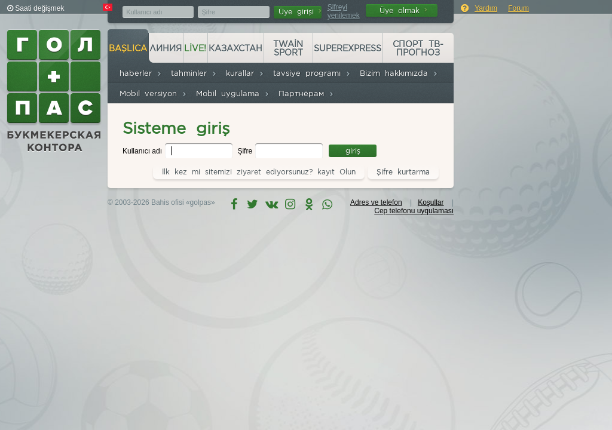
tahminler (194, 73)
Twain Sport (288, 48)
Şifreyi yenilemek (344, 11)
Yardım (486, 8)
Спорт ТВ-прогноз (418, 48)
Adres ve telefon (376, 202)
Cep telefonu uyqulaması (414, 211)
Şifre (245, 151)
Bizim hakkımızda (399, 73)
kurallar (245, 73)
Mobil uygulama (233, 93)
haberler (141, 73)
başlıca (128, 48)
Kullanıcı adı (143, 151)
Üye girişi (300, 11)
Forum (518, 8)
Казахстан (235, 48)
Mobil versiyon (153, 93)
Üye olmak (403, 10)
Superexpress (347, 48)
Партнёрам (306, 93)
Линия (165, 48)
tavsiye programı (312, 73)
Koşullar (430, 202)
